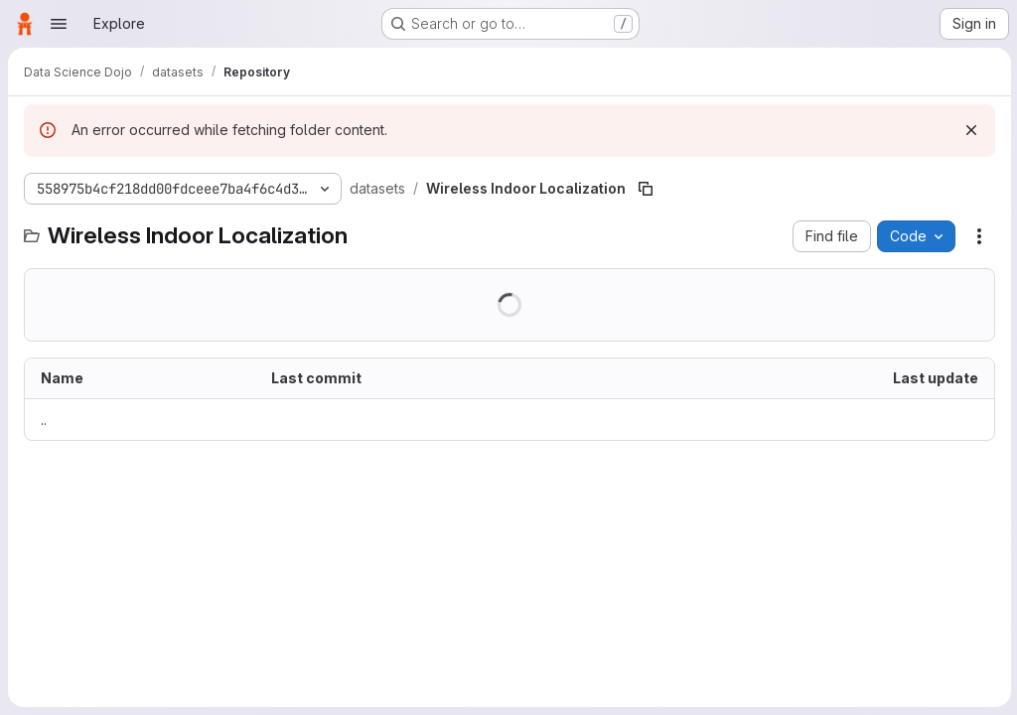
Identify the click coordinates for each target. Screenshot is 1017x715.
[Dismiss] (969, 130)
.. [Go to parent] (44, 419)
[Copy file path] (645, 189)
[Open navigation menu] (58, 24)
